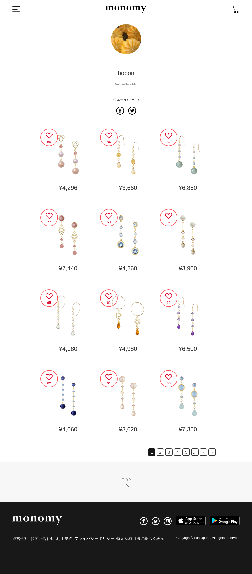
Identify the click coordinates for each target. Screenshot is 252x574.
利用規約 (64, 538)
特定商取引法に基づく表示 (140, 538)
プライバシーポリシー (94, 538)
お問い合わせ (42, 538)
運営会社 (20, 538)
